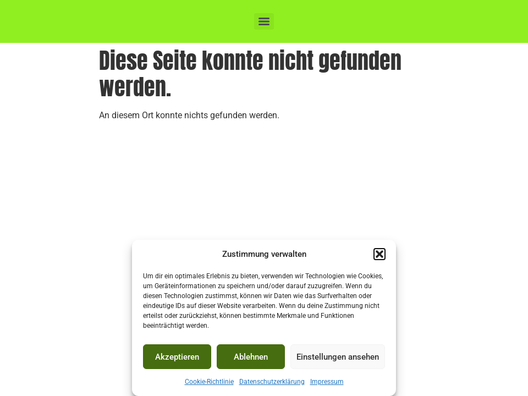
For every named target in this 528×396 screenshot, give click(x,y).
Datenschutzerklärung (272, 382)
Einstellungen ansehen (337, 357)
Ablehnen (251, 357)
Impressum (327, 382)
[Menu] (264, 21)
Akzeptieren (177, 357)
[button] (379, 254)
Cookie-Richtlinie (209, 382)
